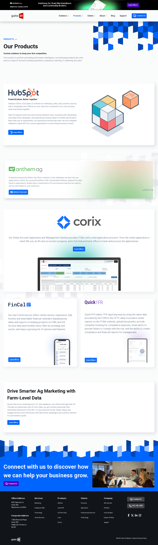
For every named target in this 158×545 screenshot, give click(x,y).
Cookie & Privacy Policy (139, 538)
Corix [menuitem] (59, 517)
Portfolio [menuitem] (106, 508)
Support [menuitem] (106, 522)
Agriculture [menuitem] (84, 508)
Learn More (133, 5)
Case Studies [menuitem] (108, 513)
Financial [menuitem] (84, 503)
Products (77, 16)
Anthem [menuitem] (60, 503)
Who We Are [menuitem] (108, 503)
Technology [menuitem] (38, 513)
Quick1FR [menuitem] (61, 508)
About (102, 16)
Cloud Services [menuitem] (39, 517)
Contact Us (139, 15)
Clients (90, 16)
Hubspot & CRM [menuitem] (40, 508)
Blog (113, 16)
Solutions (63, 16)
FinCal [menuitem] (60, 522)
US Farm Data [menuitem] (62, 513)
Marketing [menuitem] (38, 503)
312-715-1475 (135, 505)
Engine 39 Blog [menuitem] (109, 517)
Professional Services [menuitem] (88, 513)
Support (123, 16)
